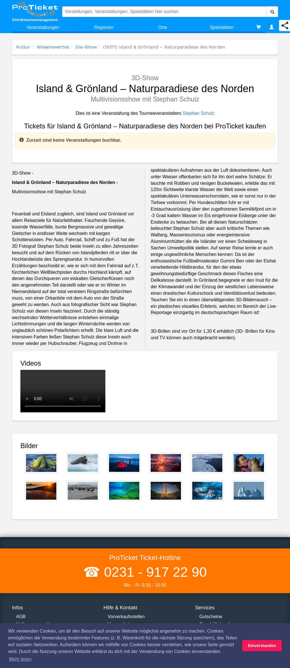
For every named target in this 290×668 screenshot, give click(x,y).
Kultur (23, 47)
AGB (21, 616)
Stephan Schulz (198, 113)
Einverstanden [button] (262, 645)
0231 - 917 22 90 (153, 572)
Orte (162, 27)
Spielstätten (222, 27)
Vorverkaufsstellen (126, 616)
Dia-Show (86, 47)
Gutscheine (210, 616)
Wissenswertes (53, 47)
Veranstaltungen (43, 27)
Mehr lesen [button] (20, 659)
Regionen (104, 27)
